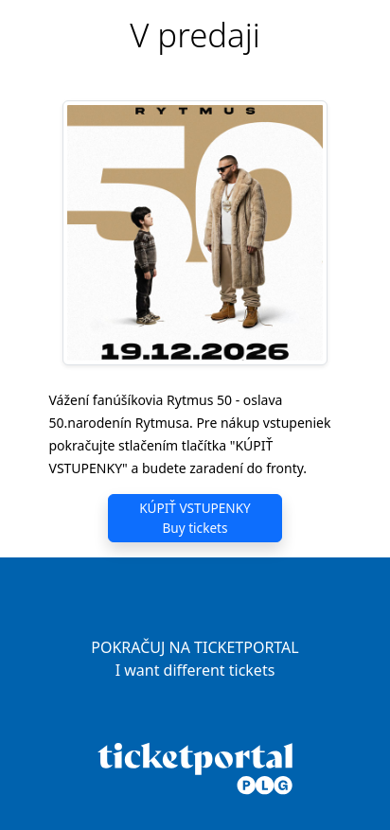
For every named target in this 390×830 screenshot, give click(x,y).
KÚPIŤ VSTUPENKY (195, 518)
